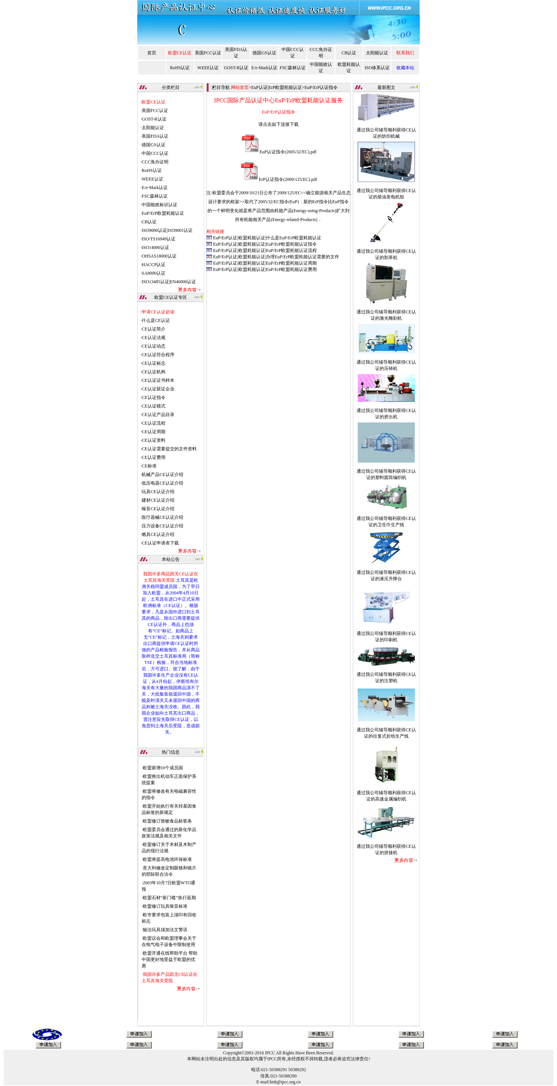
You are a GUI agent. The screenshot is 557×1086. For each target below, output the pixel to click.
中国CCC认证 (155, 153)
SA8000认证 (153, 273)
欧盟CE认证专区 (170, 297)
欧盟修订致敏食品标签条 (167, 821)
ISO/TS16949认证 (159, 239)
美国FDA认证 (155, 136)
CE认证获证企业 (158, 389)
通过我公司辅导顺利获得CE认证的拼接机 (386, 844)
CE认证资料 (153, 440)
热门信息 (171, 752)
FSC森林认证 (292, 67)
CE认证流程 (153, 423)
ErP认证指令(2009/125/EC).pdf (288, 179)
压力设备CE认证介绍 (162, 525)
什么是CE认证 (156, 320)
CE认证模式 (153, 406)
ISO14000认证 (155, 247)
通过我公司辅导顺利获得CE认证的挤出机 (386, 408)
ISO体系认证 (377, 67)
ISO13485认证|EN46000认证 (169, 281)
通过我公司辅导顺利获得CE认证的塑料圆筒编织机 (386, 469)
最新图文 (386, 87)
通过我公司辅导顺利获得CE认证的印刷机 (386, 631)
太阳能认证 (377, 52)
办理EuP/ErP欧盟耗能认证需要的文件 (302, 256)
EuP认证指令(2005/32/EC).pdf (288, 151)
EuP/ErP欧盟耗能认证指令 (291, 244)
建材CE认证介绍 (158, 500)
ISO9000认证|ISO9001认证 (167, 230)
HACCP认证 (153, 264)
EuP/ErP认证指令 (321, 87)
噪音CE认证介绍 (158, 508)
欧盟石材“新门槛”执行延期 (169, 897)
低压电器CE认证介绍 (162, 483)
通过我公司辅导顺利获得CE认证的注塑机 (386, 672)
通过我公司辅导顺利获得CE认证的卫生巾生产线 (386, 516)
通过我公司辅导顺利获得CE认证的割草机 (386, 249)
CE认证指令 (153, 397)
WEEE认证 (208, 67)
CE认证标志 (153, 363)
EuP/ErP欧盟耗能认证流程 (291, 250)
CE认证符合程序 (158, 354)
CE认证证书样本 (158, 380)
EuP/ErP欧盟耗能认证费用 (291, 269)
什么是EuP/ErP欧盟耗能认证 (293, 237)
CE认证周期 (153, 431)
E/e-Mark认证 (264, 67)
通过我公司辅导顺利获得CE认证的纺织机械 (386, 128)
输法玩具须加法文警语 (165, 929)
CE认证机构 (153, 371)
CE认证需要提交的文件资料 (169, 448)
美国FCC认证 (208, 52)
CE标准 (149, 466)
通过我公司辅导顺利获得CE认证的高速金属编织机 (386, 791)
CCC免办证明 (155, 162)
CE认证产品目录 (158, 414)
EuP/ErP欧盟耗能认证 (163, 213)
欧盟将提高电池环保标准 (167, 859)
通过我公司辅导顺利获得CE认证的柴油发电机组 (386, 188)
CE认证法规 (153, 337)
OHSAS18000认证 (159, 256)
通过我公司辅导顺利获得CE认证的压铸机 (386, 360)
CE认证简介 (153, 329)
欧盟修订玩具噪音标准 (165, 906)
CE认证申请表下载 (160, 543)
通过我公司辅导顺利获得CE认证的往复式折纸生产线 (386, 728)
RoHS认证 (180, 67)
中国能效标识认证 (159, 204)
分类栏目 (171, 87)
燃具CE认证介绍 (158, 534)
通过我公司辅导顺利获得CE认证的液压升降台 (386, 570)
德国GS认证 (264, 52)
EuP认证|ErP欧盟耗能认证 (276, 87)
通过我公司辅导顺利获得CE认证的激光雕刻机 (386, 310)
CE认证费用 (153, 457)
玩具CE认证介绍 (158, 491)
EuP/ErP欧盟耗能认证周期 (291, 263)
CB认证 (348, 52)
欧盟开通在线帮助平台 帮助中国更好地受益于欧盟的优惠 (169, 959)
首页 (151, 52)
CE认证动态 (153, 346)
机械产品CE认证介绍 (162, 474)
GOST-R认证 (236, 67)
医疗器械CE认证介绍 (162, 517)
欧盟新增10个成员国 (163, 767)
